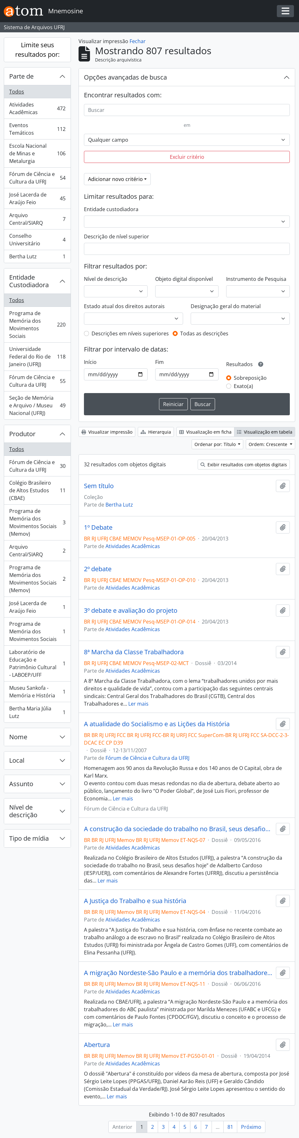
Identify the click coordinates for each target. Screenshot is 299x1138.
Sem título (99, 486)
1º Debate (98, 527)
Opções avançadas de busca (125, 77)
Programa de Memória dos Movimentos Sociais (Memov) (37, 522)
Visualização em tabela (264, 432)
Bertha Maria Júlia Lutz (37, 712)
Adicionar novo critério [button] (115, 179)
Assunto (21, 783)
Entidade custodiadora (111, 209)
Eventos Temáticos (37, 129)
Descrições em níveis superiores (130, 333)
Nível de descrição (23, 811)
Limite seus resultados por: (37, 50)
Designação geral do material (226, 306)
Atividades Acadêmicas (37, 108)
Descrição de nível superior (116, 236)
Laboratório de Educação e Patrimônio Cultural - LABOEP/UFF (37, 663)
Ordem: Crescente (269, 444)
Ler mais (138, 703)
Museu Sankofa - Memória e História (37, 691)
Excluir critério (187, 156)
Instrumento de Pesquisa (256, 278)
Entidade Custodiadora (29, 281)
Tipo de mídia (29, 838)
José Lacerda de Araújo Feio (37, 198)
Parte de (21, 76)
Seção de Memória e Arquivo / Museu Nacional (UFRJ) (37, 405)
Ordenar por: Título (215, 444)
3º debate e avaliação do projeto (130, 610)
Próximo (251, 1126)
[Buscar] (187, 110)
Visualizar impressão (106, 432)
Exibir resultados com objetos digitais (243, 465)
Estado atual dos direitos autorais (124, 306)
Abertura (97, 1045)
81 (230, 1126)
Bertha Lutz (37, 258)
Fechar (138, 41)
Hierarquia (156, 432)
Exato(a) (243, 386)
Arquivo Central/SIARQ (37, 219)
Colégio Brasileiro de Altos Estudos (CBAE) (37, 490)
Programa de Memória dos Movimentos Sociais (37, 324)
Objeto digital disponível (184, 278)
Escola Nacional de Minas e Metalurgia (37, 153)
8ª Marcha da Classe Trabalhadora (134, 652)
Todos (16, 91)
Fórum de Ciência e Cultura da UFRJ (37, 178)
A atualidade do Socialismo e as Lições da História (157, 724)
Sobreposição (250, 377)
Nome (18, 737)
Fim (159, 362)
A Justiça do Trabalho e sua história (135, 901)
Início (90, 362)
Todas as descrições (204, 333)
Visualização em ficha (205, 432)
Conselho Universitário (37, 239)
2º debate (97, 569)
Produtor (22, 434)
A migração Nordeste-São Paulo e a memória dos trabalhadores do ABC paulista (178, 973)
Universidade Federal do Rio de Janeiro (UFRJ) (37, 357)
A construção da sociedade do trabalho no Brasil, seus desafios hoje (178, 829)
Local (16, 760)
